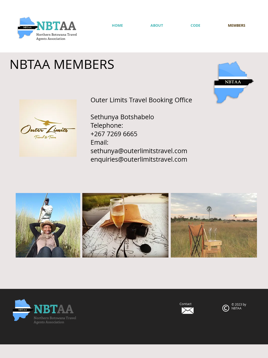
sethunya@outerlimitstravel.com (139, 150)
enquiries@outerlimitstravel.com (139, 159)
